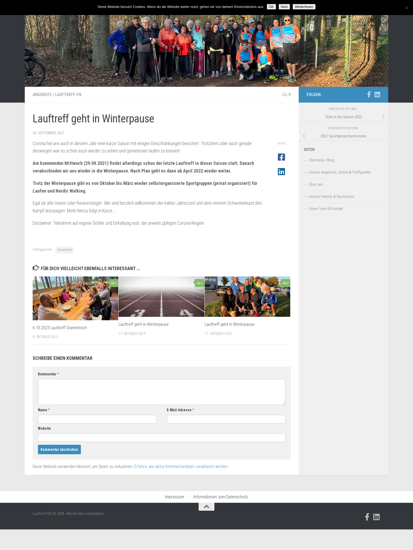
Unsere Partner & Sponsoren (331, 196)
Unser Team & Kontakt (326, 208)
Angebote (42, 94)
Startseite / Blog (321, 160)
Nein (284, 7)
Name (44, 410)
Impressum (174, 496)
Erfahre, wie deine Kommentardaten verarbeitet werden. (181, 466)
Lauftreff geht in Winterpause (144, 324)
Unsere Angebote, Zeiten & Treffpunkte (340, 172)
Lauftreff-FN (69, 94)
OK (271, 7)
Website (44, 428)
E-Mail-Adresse (180, 410)
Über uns (316, 184)
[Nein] (406, 7)
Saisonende (64, 250)
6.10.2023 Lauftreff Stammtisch (60, 327)
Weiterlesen (304, 7)
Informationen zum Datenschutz (221, 496)
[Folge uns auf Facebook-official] (369, 94)
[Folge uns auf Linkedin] (377, 94)
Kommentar (48, 374)
